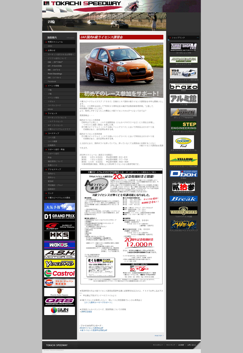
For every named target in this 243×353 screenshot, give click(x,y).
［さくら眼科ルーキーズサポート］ (98, 302)
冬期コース (52, 165)
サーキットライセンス (57, 117)
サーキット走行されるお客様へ (61, 54)
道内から (51, 173)
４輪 (50, 90)
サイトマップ (170, 345)
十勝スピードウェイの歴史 (59, 198)
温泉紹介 (51, 189)
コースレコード (54, 105)
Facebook (52, 81)
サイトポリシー (158, 345)
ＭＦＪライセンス (55, 125)
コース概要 (52, 141)
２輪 (50, 94)
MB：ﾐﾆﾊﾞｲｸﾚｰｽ (54, 78)
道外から (51, 177)
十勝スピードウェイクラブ (59, 129)
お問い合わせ (192, 345)
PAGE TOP (158, 335)
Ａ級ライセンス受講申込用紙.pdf (93, 330)
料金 (50, 157)
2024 (50, 46)
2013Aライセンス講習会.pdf (91, 328)
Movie (50, 109)
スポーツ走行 (53, 154)
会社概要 (181, 345)
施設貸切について (55, 161)
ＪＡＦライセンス (55, 121)
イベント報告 (53, 98)
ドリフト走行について (57, 58)
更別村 (50, 181)
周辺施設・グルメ (55, 185)
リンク (50, 193)
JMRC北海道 (86, 312)
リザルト (51, 101)
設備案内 (51, 145)
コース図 (51, 137)
